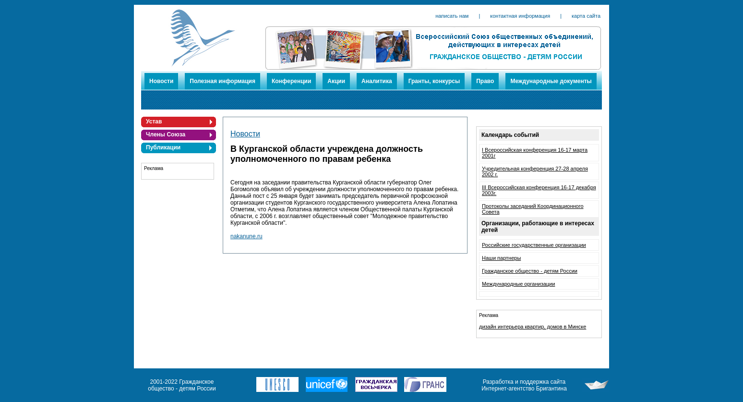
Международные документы (550, 81)
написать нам (451, 16)
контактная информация (520, 16)
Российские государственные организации (534, 245)
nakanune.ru (246, 236)
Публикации (163, 147)
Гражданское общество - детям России (529, 271)
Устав (154, 121)
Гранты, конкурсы (434, 81)
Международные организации (518, 284)
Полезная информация (222, 81)
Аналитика (376, 81)
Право (485, 81)
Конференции (291, 81)
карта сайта (586, 16)
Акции (336, 81)
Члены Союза (165, 134)
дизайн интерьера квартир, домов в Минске (532, 326)
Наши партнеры (501, 258)
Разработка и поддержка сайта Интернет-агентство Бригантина (524, 385)
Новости (161, 81)
